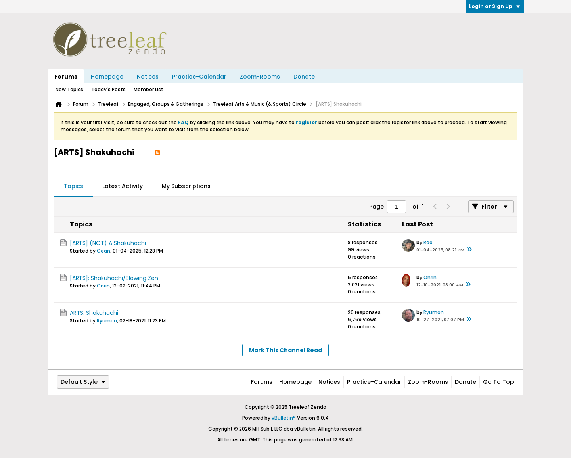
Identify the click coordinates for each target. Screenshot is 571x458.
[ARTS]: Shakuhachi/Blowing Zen (114, 278)
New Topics (69, 89)
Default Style (83, 382)
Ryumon (107, 320)
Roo (428, 242)
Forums (65, 76)
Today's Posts (108, 89)
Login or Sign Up (494, 6)
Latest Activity (122, 186)
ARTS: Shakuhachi (94, 313)
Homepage (107, 76)
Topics (73, 186)
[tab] (73, 186)
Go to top (498, 382)
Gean (103, 250)
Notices (148, 76)
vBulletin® (284, 417)
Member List (148, 89)
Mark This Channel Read (285, 350)
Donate (304, 76)
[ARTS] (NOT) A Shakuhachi (108, 243)
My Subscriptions (186, 186)
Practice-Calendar (199, 76)
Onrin (103, 285)
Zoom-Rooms (260, 76)
